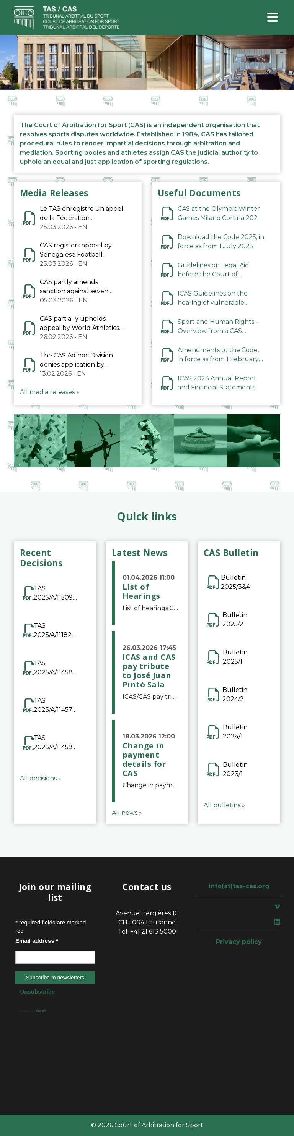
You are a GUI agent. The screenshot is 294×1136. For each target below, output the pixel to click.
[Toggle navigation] (272, 18)
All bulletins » (224, 805)
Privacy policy (239, 941)
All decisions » (40, 778)
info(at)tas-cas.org (239, 886)
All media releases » (49, 392)
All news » (127, 812)
